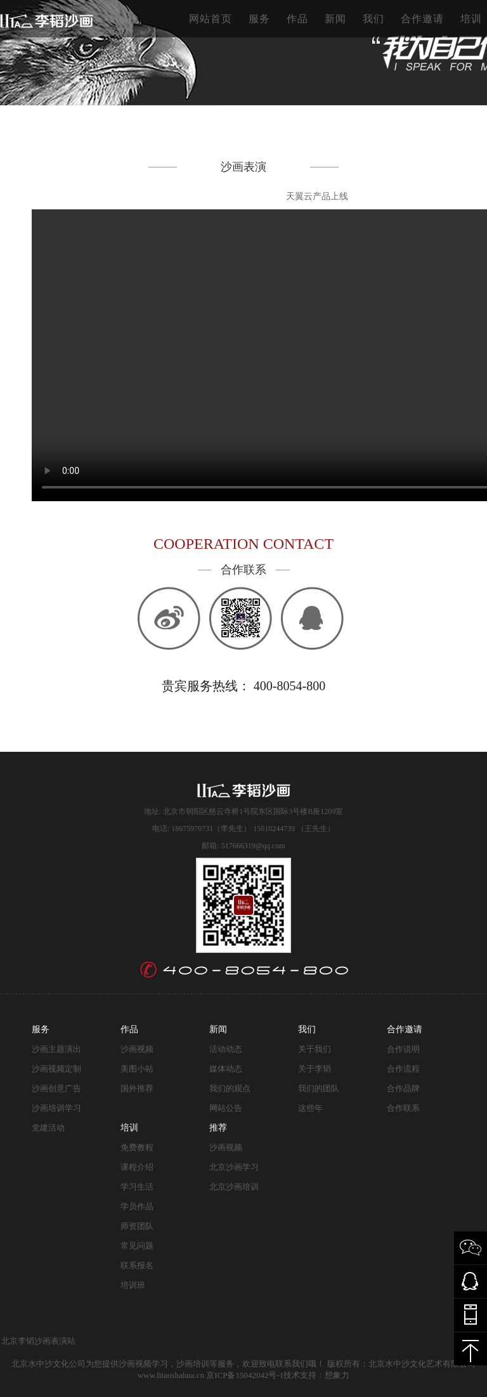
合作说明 (403, 1049)
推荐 (218, 1127)
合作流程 (403, 1068)
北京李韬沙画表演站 (38, 1341)
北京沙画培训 (234, 1186)
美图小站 (136, 1068)
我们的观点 (229, 1088)
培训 (471, 18)
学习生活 (136, 1186)
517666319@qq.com (253, 845)
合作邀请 (422, 18)
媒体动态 (225, 1068)
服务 (259, 18)
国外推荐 (136, 1088)
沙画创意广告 (56, 1088)
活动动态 (225, 1049)
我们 (373, 18)
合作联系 (403, 1108)
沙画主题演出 (56, 1049)
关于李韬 (314, 1068)
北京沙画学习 (234, 1167)
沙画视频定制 (56, 1068)
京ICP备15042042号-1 (244, 1375)
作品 (297, 18)
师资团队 (136, 1226)
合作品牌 (403, 1088)
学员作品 (136, 1206)
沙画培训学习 (56, 1108)
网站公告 (225, 1108)
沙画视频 (136, 1049)
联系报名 (136, 1265)
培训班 (132, 1285)
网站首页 (210, 18)
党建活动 (48, 1127)
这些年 (310, 1108)
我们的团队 (318, 1088)
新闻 (335, 18)
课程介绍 (136, 1167)
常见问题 (136, 1245)
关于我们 (314, 1049)
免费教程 (136, 1147)
